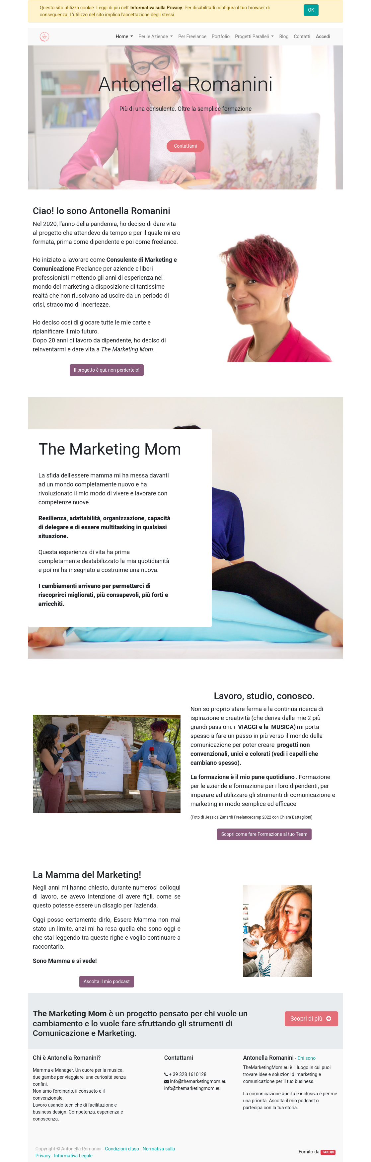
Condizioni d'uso (122, 1148)
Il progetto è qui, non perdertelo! (106, 370)
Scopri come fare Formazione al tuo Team (264, 834)
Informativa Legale (73, 1155)
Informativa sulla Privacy (156, 7)
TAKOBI (328, 1152)
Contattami (185, 146)
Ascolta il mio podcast (107, 981)
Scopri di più (311, 1018)
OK (311, 10)
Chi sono (307, 1058)
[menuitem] (192, 37)
